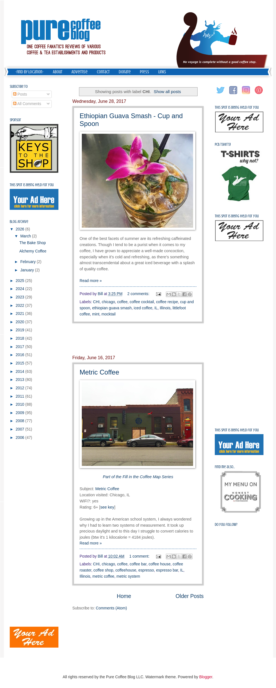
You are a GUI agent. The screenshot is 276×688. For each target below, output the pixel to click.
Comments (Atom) (111, 608)
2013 (20, 380)
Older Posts (190, 596)
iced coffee (143, 308)
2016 (20, 355)
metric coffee (103, 576)
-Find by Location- (29, 71)
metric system (128, 576)
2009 (20, 413)
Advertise (80, 71)
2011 (20, 396)
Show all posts (167, 91)
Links (162, 71)
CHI (96, 302)
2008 (20, 421)
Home (124, 596)
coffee (122, 302)
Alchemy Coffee (32, 251)
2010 (20, 404)
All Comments (27, 104)
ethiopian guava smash (112, 308)
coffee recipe (167, 302)
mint (95, 314)
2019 (20, 330)
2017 (20, 347)
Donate (125, 71)
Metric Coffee (99, 372)
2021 (20, 314)
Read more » (91, 281)
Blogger (205, 677)
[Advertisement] (138, 339)
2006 (20, 438)
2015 (20, 363)
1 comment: (140, 556)
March (26, 236)
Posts (20, 94)
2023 (20, 297)
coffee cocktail (142, 302)
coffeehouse (125, 570)
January (27, 270)
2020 (20, 322)
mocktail (109, 314)
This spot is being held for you (32, 185)
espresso (146, 570)
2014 (20, 371)
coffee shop (103, 570)
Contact (103, 71)
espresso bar (167, 570)
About (57, 71)
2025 (20, 281)
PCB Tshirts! (223, 144)
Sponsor (15, 120)
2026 (20, 229)
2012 (20, 388)
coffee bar (138, 564)
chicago (108, 302)
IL (156, 308)
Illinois (165, 308)
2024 (20, 289)
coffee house (160, 564)
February (28, 262)
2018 (20, 338)
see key (107, 507)
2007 (20, 429)
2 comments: (139, 294)
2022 (20, 305)
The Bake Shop (32, 243)
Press (144, 71)
